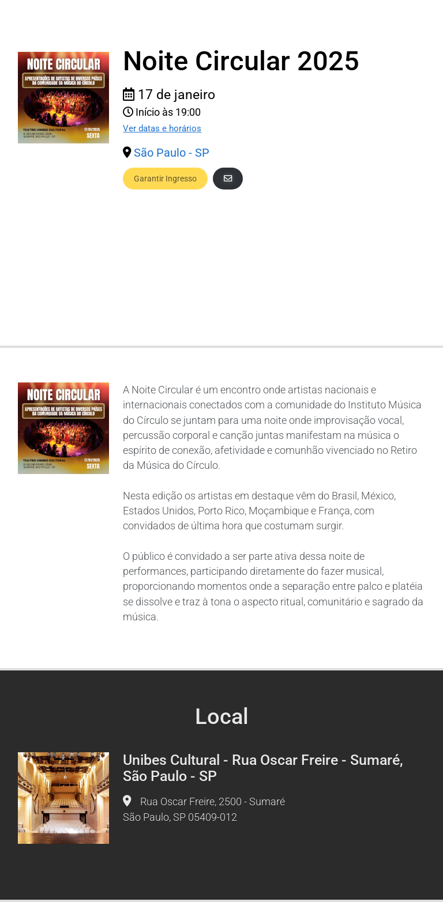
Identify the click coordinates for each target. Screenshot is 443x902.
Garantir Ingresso (165, 178)
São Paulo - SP (171, 153)
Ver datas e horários (162, 128)
